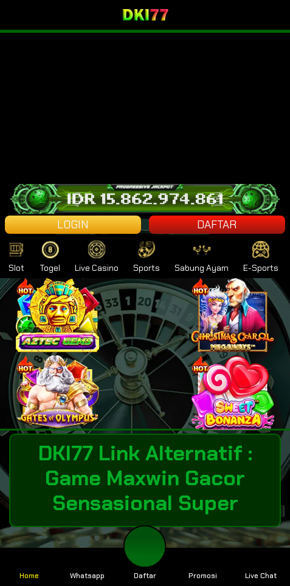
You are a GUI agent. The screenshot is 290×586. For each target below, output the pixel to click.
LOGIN (73, 224)
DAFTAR (216, 224)
